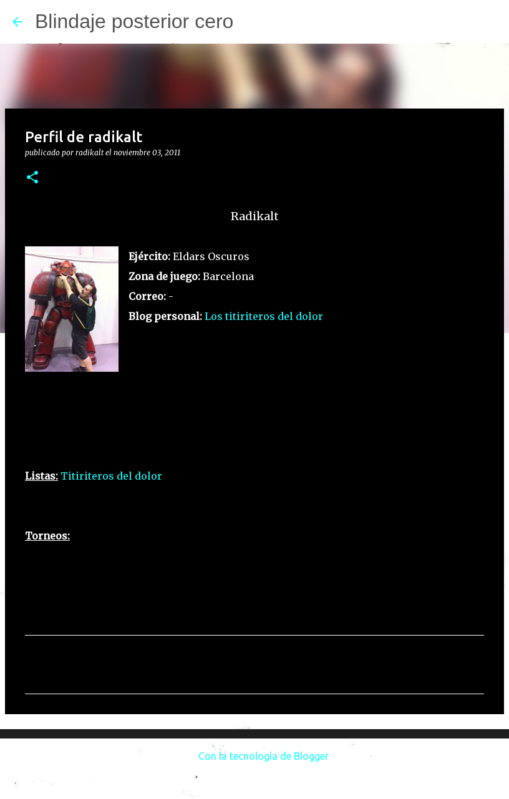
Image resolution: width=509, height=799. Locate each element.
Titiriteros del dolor (111, 476)
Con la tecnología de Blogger (255, 756)
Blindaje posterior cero (134, 21)
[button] (32, 178)
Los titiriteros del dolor (264, 316)
